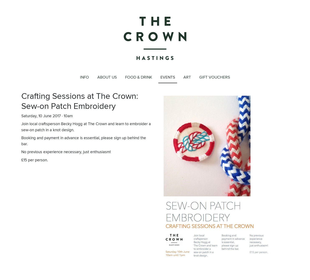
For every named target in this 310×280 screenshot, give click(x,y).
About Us (107, 77)
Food (138, 78)
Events (167, 77)
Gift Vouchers (214, 77)
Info (84, 77)
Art (187, 77)
